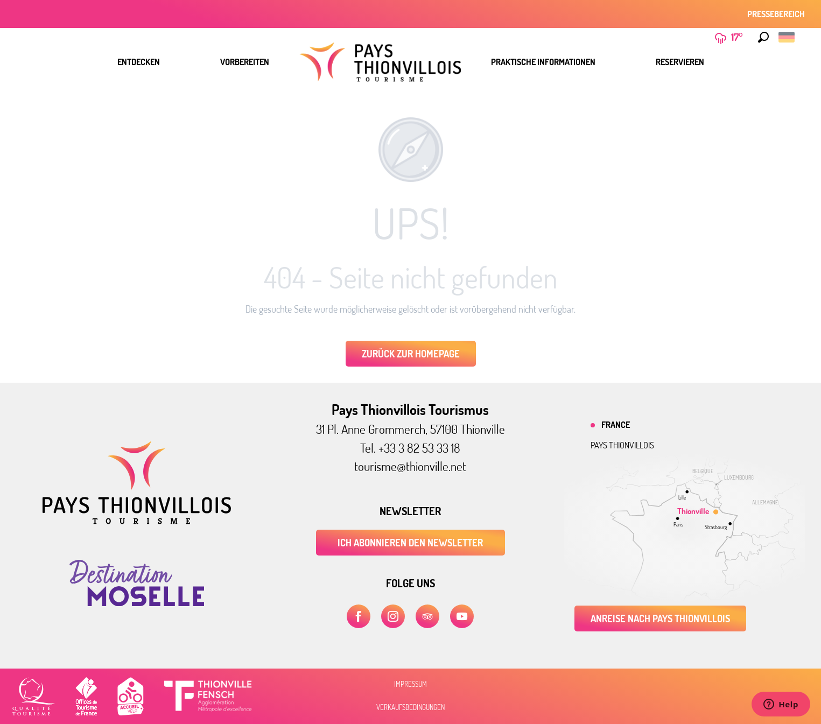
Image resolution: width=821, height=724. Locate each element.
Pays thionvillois (622, 445)
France (615, 424)
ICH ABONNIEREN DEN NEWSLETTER (410, 543)
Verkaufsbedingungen (410, 707)
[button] (763, 37)
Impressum (410, 684)
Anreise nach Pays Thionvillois (660, 618)
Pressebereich (776, 14)
